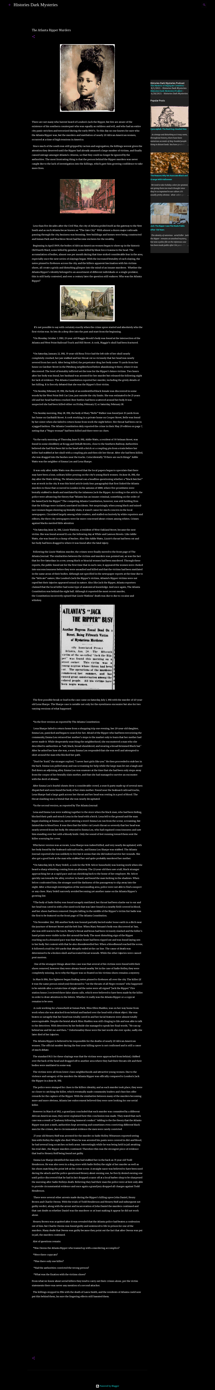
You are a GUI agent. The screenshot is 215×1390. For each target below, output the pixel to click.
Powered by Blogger (107, 1386)
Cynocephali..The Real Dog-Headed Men (168, 129)
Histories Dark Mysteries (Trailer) (166, 91)
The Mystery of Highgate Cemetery (167, 85)
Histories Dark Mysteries (36, 4)
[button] (33, 37)
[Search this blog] (192, 5)
